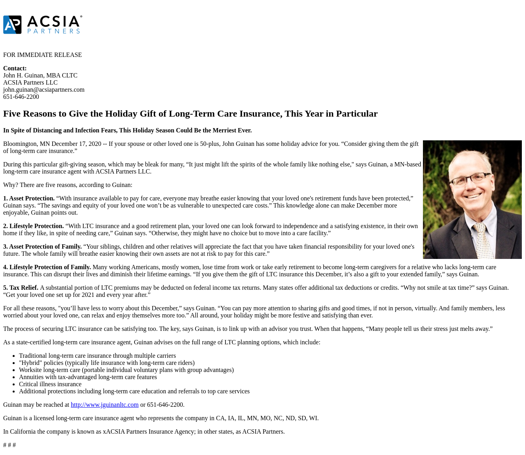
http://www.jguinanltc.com (104, 404)
